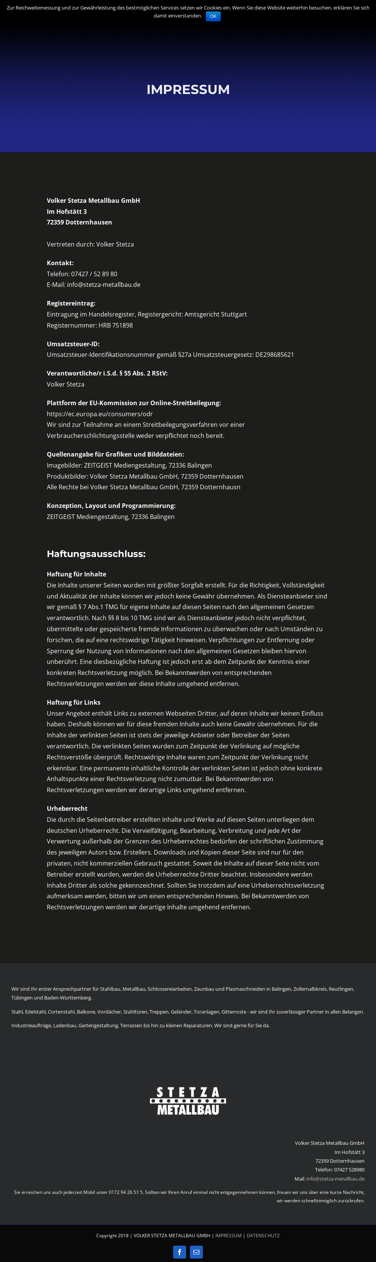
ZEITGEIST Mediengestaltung (125, 465)
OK (213, 16)
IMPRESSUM (228, 1235)
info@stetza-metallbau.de (335, 1178)
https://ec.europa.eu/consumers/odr (100, 414)
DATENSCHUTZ (263, 1235)
